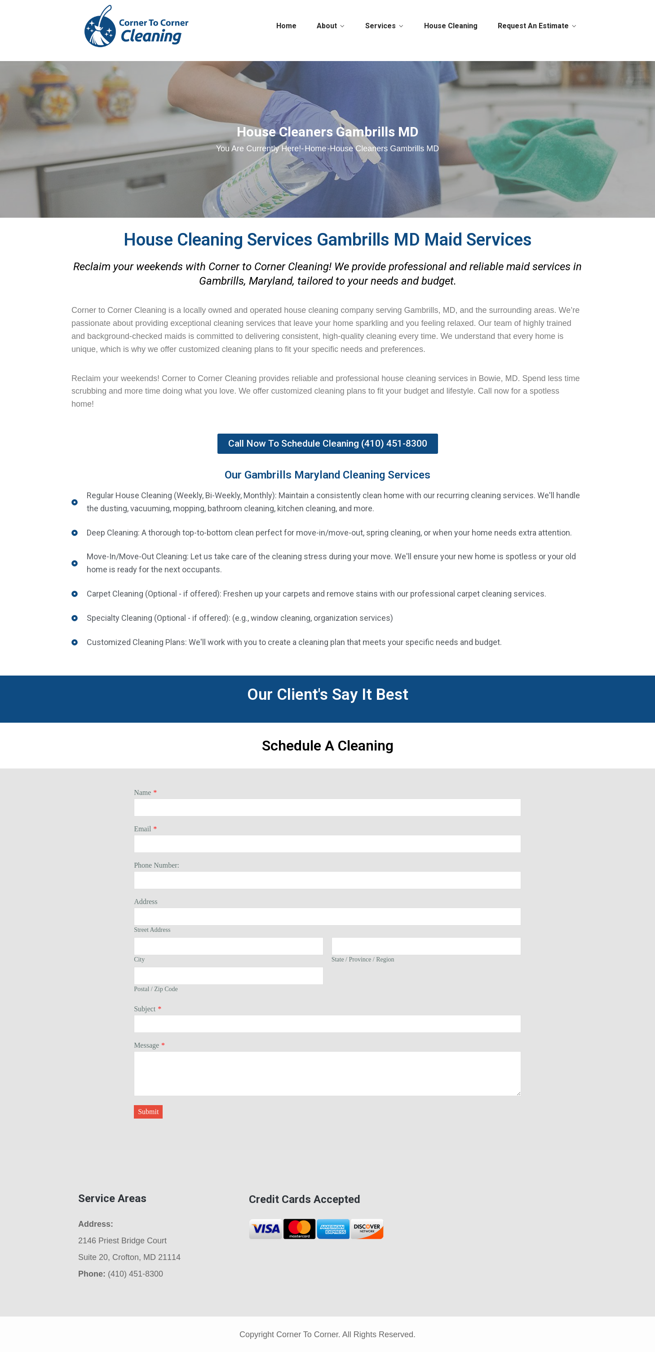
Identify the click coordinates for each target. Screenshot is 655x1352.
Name (142, 792)
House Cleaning (451, 26)
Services (380, 26)
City (139, 959)
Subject (144, 1009)
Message (146, 1045)
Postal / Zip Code (156, 989)
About (327, 26)
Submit (148, 1111)
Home (286, 26)
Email (142, 829)
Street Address (152, 929)
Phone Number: (156, 865)
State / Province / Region (363, 959)
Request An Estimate (533, 26)
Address (145, 901)
